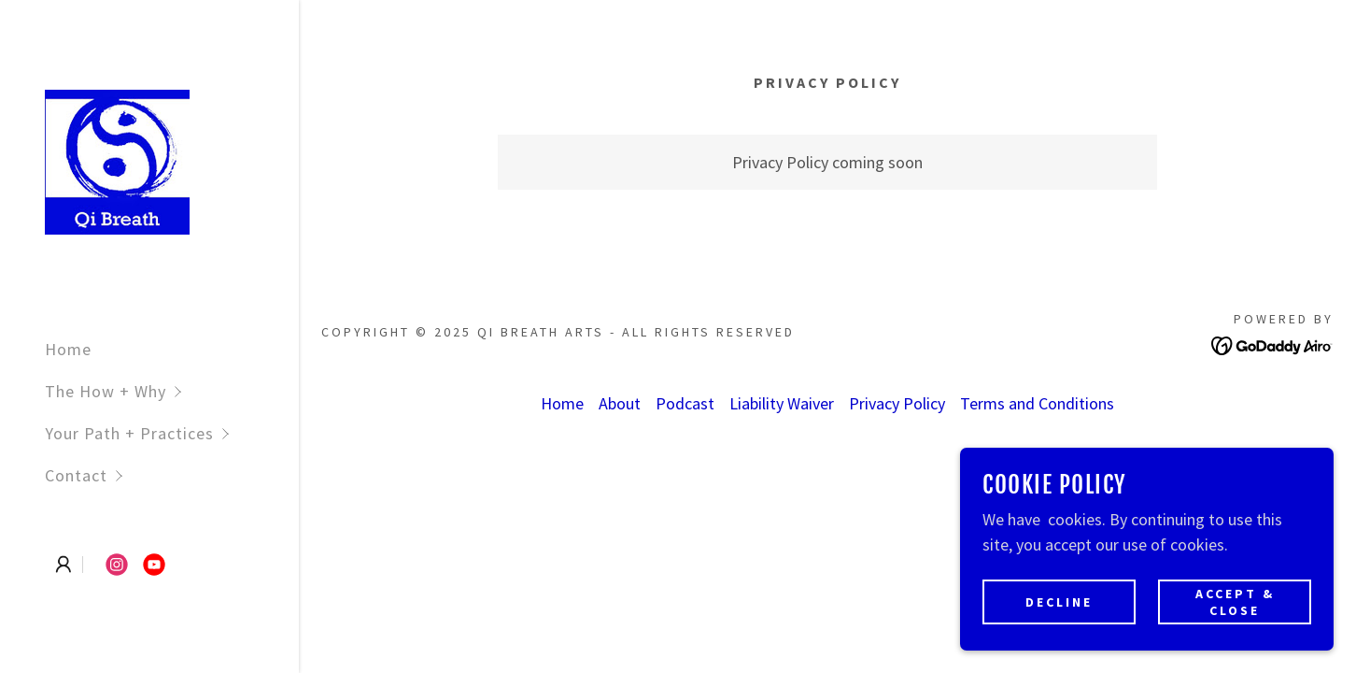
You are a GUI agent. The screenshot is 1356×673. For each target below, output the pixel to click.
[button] (172, 391)
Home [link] (68, 349)
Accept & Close (1235, 602)
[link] (117, 160)
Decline (1059, 602)
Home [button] (562, 403)
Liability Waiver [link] (781, 403)
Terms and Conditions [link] (1037, 403)
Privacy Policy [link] (897, 403)
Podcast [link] (685, 403)
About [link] (620, 403)
